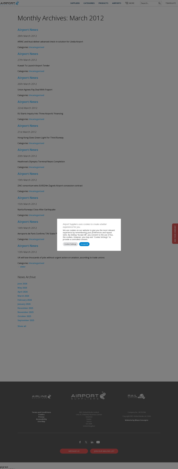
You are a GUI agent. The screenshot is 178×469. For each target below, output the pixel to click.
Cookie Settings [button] (70, 244)
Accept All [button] (84, 244)
